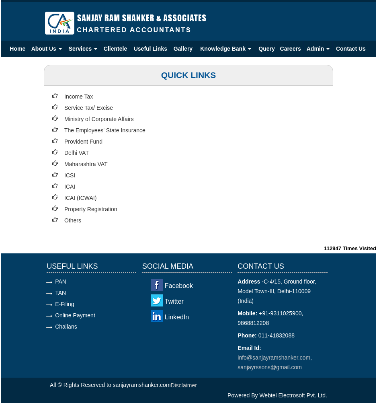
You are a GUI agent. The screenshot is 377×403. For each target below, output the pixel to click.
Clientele (115, 48)
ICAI (69, 186)
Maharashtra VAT (86, 164)
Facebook (179, 285)
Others (72, 220)
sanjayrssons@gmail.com (270, 367)
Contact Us (351, 48)
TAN (60, 293)
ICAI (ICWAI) (80, 198)
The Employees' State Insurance (104, 130)
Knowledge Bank (225, 48)
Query (266, 48)
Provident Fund (83, 141)
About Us (46, 48)
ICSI (69, 175)
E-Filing (64, 304)
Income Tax (78, 96)
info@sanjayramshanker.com (274, 357)
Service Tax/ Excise (88, 108)
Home (17, 48)
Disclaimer (184, 385)
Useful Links (150, 48)
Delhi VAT (76, 153)
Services (83, 48)
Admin (318, 48)
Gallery (183, 48)
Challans (66, 326)
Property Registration (90, 209)
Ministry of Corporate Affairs (98, 119)
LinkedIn (177, 317)
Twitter (174, 301)
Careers (290, 48)
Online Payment (75, 315)
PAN (60, 281)
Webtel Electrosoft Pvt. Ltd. (293, 395)
